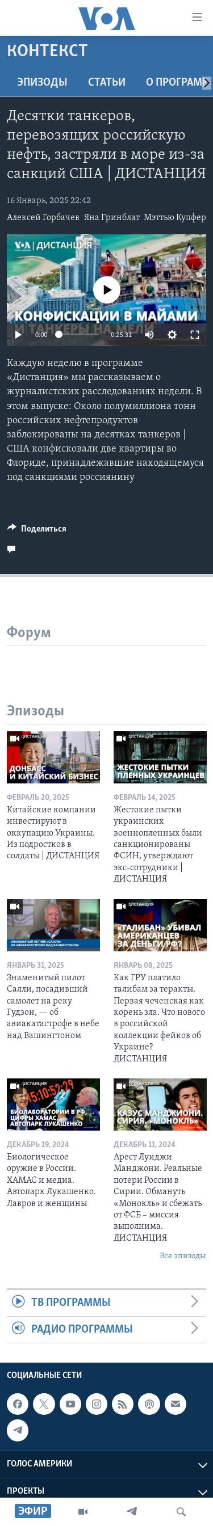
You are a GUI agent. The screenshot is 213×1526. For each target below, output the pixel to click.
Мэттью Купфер (175, 217)
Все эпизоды (183, 1256)
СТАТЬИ (107, 82)
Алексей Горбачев (43, 217)
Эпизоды (42, 82)
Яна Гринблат (112, 217)
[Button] (36, 531)
